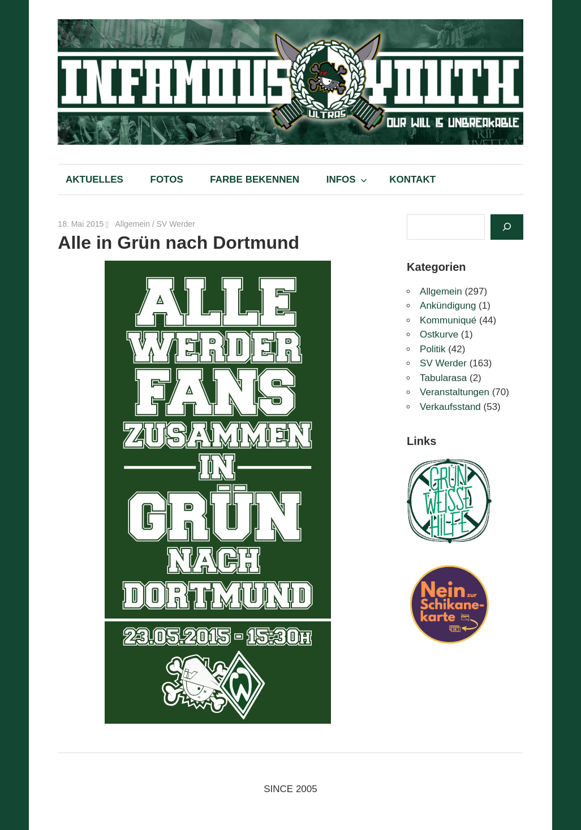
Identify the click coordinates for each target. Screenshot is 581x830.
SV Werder (176, 223)
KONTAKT (412, 179)
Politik (432, 349)
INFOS (346, 179)
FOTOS (166, 179)
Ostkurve (439, 334)
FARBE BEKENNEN (254, 179)
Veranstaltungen (454, 392)
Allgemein (132, 223)
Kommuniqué (448, 320)
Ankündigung (448, 305)
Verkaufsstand (450, 406)
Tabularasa (443, 378)
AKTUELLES (94, 179)
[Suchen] (506, 226)
